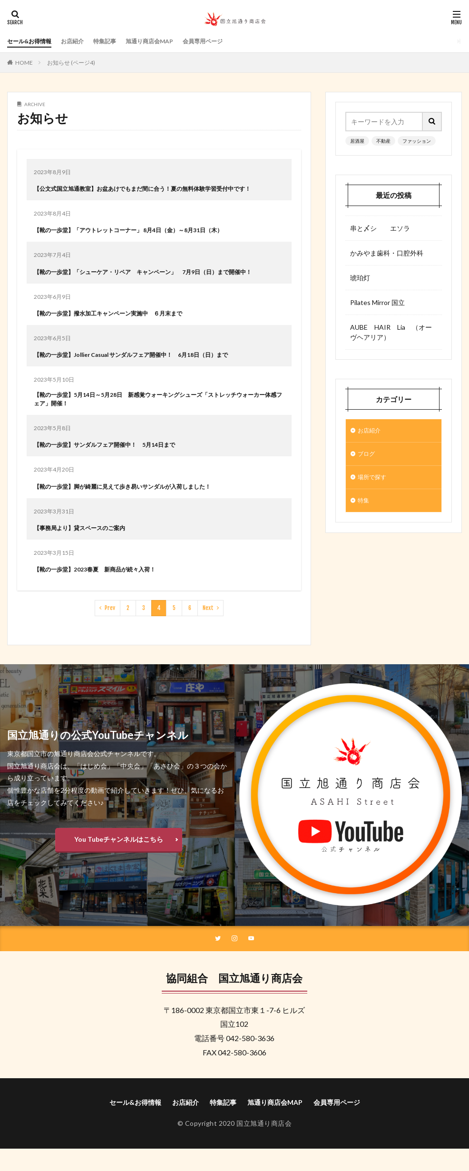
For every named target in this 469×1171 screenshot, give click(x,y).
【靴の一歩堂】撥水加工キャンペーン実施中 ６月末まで (120, 333)
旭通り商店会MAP (168, 41)
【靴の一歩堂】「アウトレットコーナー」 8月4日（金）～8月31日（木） (144, 240)
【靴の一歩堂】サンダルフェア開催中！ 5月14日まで (116, 467)
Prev (110, 630)
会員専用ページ (228, 41)
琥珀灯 (360, 278)
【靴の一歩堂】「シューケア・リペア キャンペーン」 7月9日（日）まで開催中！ (154, 286)
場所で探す (374, 481)
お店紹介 (81, 41)
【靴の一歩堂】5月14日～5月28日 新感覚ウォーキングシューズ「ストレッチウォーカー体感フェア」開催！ (158, 421)
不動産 (383, 141)
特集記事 (118, 41)
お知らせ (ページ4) (71, 62)
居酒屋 (357, 141)
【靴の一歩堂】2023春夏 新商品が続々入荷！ (105, 592)
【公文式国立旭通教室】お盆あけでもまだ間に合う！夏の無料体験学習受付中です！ (154, 193)
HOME (24, 62)
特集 (364, 506)
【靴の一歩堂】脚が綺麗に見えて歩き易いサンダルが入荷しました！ (137, 509)
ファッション (416, 141)
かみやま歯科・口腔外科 (386, 253)
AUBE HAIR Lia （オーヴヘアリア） (391, 332)
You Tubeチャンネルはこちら (118, 862)
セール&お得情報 (33, 41)
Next (208, 630)
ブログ (368, 456)
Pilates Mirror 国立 (377, 302)
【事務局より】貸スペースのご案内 (87, 550)
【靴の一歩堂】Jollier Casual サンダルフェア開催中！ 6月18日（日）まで (148, 374)
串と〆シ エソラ (380, 228)
